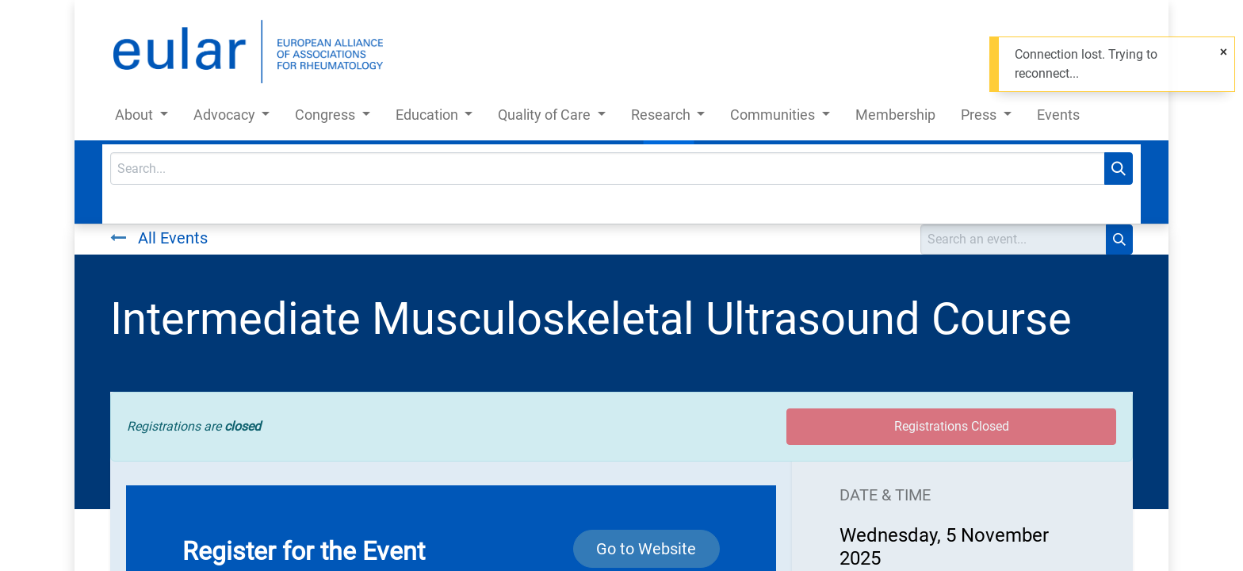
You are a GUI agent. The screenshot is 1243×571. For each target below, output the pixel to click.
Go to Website (646, 548)
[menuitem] (895, 117)
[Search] (1118, 168)
